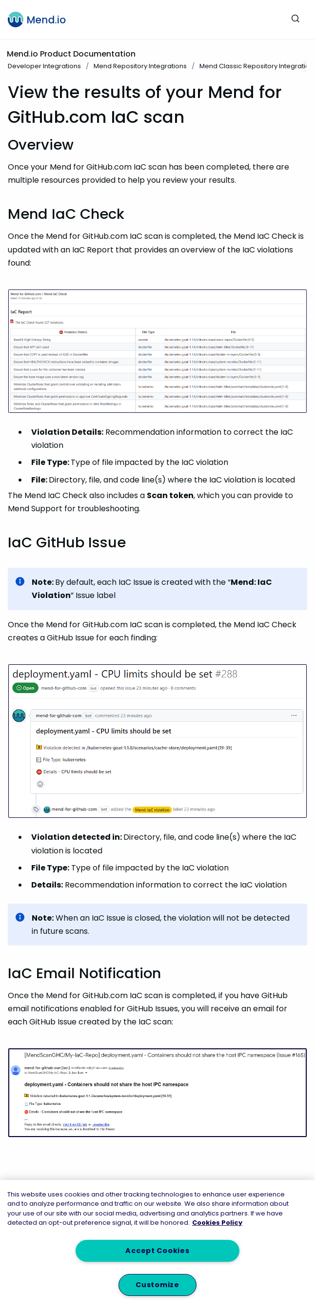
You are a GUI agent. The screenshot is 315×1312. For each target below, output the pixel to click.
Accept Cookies (157, 1250)
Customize (157, 1285)
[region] (157, 1246)
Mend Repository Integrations (140, 66)
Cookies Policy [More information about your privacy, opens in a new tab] (217, 1222)
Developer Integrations (44, 66)
